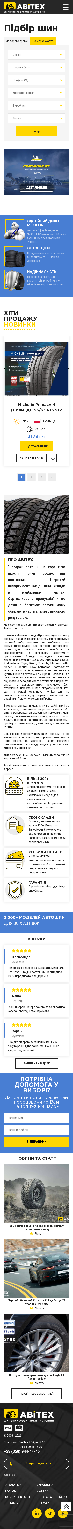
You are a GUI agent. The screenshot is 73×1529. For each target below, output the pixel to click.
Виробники (45, 1484)
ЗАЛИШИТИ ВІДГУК (36, 1063)
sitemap (43, 1503)
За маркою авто (43, 41)
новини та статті (17, 1496)
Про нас (10, 1490)
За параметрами (17, 41)
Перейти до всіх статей (37, 1393)
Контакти (11, 1503)
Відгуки (42, 1490)
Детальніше (36, 187)
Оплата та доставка (52, 1496)
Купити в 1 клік (31, 458)
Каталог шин (14, 1484)
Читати (39, 1233)
